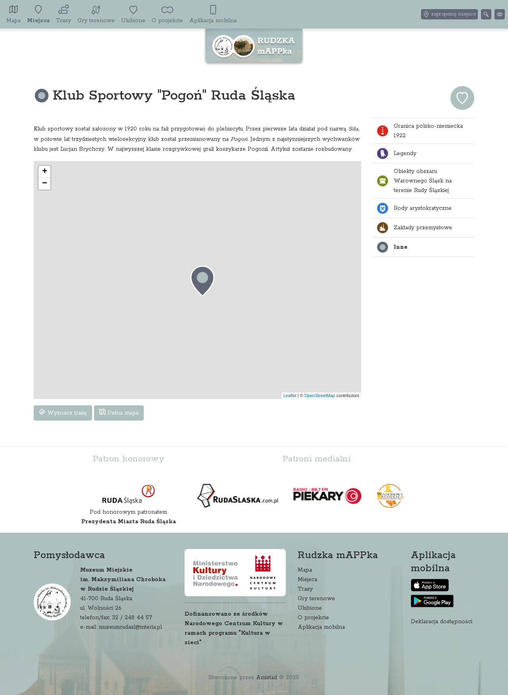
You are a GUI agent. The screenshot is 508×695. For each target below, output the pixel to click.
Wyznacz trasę (63, 413)
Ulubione (310, 608)
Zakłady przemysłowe (414, 227)
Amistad (266, 677)
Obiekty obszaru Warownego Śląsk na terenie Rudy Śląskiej (414, 181)
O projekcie (313, 617)
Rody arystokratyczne (414, 208)
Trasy (305, 589)
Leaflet (289, 395)
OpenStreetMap (319, 395)
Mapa (305, 570)
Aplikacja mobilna (321, 627)
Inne (392, 247)
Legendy (396, 153)
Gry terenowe (316, 598)
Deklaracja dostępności (441, 621)
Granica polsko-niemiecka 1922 (419, 131)
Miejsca (307, 579)
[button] (202, 281)
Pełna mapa (119, 413)
